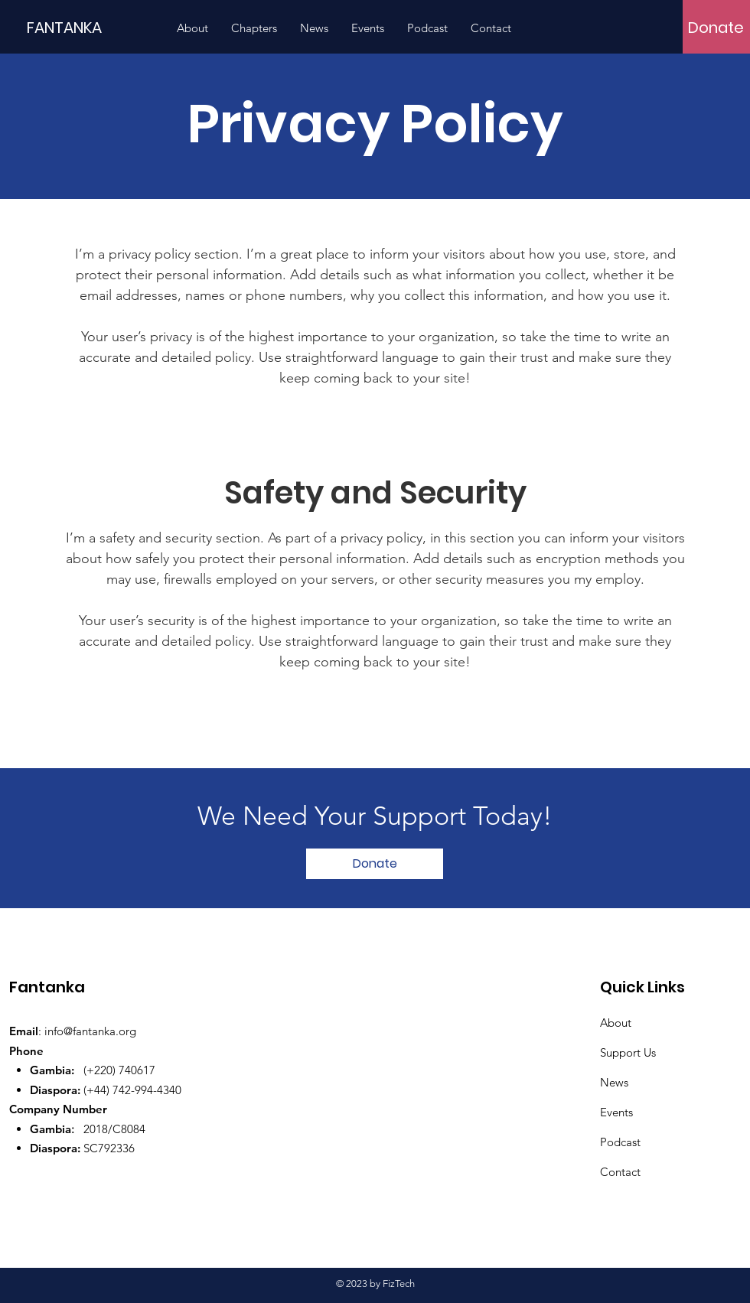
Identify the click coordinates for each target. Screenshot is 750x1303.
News (614, 1082)
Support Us (628, 1052)
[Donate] (715, 27)
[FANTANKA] (96, 27)
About (615, 1022)
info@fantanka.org (90, 1031)
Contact (620, 1172)
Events (616, 1112)
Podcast (620, 1142)
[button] (254, 28)
